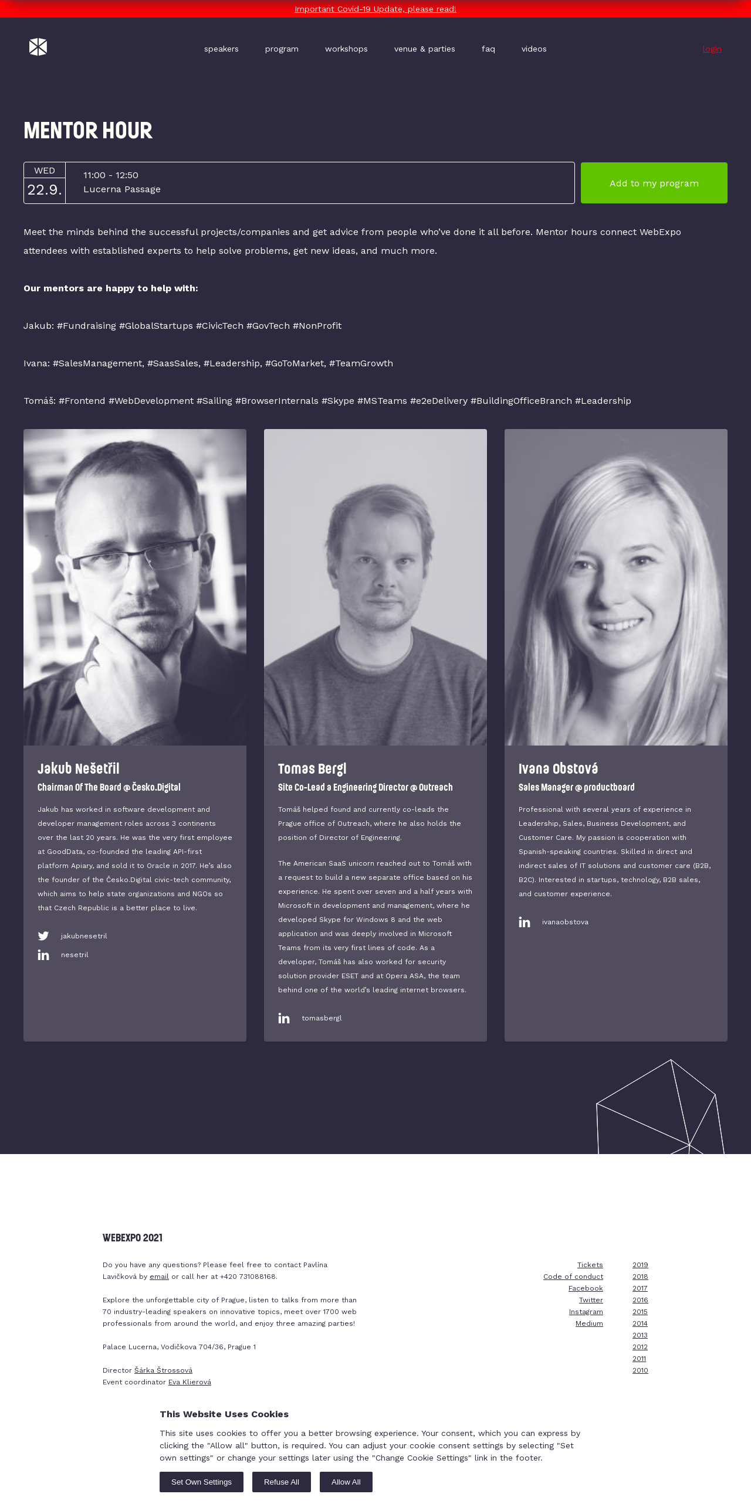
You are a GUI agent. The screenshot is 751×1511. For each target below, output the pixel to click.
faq (488, 48)
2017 (640, 1288)
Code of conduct (573, 1276)
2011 (639, 1359)
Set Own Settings (201, 1482)
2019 (640, 1265)
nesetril (75, 955)
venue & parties (424, 48)
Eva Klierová (189, 1382)
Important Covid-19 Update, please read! (375, 8)
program (282, 48)
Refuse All (281, 1482)
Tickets (590, 1265)
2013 (640, 1335)
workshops (346, 48)
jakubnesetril (84, 936)
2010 (640, 1370)
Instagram (586, 1312)
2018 (640, 1276)
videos (534, 48)
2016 (640, 1300)
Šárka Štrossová (163, 1370)
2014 (640, 1323)
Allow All (346, 1482)
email (159, 1276)
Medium (589, 1323)
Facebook (586, 1288)
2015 (640, 1312)
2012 (640, 1347)
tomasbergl (322, 1018)
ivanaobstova (565, 922)
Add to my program (654, 183)
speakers (221, 48)
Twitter (591, 1300)
